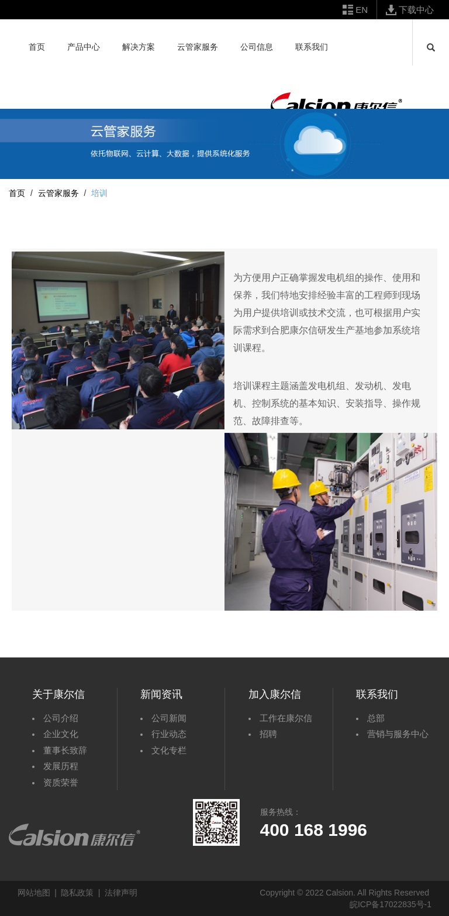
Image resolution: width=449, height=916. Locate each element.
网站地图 (34, 892)
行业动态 (168, 734)
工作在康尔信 (286, 718)
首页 (17, 193)
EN (361, 10)
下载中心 (416, 10)
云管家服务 (58, 193)
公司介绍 (60, 718)
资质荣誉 (60, 782)
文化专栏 (168, 750)
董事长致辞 (65, 750)
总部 (376, 718)
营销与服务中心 (398, 734)
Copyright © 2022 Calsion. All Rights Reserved (344, 892)
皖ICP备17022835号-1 (390, 904)
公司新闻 (168, 718)
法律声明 (121, 892)
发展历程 (60, 766)
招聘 (268, 734)
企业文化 (60, 734)
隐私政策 (77, 892)
